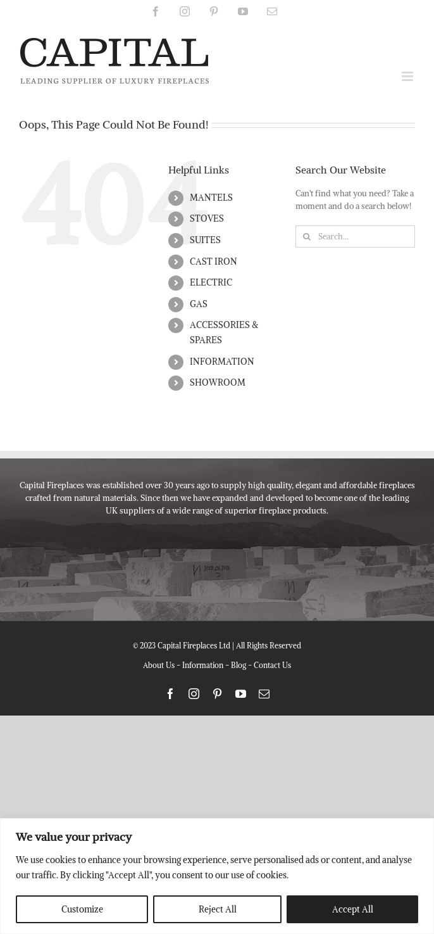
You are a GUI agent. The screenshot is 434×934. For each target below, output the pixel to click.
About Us (159, 665)
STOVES (207, 218)
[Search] (306, 236)
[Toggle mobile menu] (408, 76)
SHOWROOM (217, 382)
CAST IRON (213, 261)
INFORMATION (222, 361)
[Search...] (355, 236)
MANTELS (211, 197)
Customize (82, 909)
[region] (217, 876)
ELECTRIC (211, 282)
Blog (238, 665)
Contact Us (272, 665)
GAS (199, 304)
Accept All (352, 909)
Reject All (218, 909)
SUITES (205, 240)
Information (202, 665)
